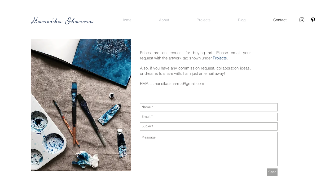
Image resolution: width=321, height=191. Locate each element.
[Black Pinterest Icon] (313, 20)
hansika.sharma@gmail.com (179, 83)
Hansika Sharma (62, 20)
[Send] (272, 172)
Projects (220, 57)
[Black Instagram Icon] (302, 20)
